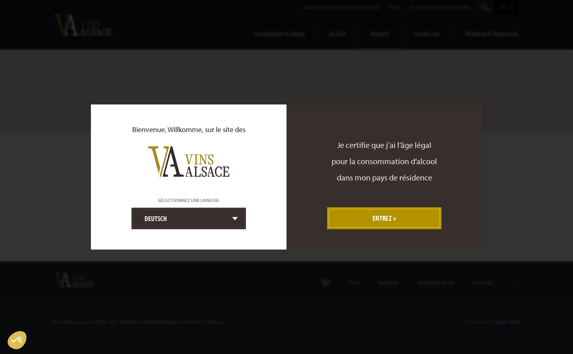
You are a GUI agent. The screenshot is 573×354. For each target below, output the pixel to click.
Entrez (382, 218)
